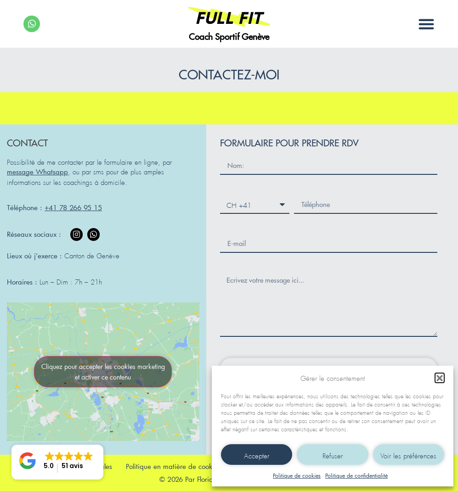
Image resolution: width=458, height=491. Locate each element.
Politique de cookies (297, 475)
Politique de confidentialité (356, 475)
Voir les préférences (408, 455)
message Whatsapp (37, 171)
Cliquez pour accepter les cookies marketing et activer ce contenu (103, 371)
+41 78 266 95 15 (73, 207)
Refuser (332, 455)
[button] (439, 377)
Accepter (256, 455)
